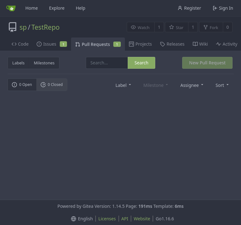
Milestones (44, 63)
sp (23, 27)
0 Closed (52, 84)
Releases (172, 44)
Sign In (223, 8)
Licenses (107, 219)
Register (189, 8)
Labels (18, 63)
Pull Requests (97, 44)
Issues (52, 44)
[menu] (123, 85)
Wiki (200, 44)
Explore (56, 8)
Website (142, 219)
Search (141, 63)
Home (31, 8)
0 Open (22, 84)
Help (80, 8)
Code (20, 44)
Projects (140, 44)
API (124, 219)
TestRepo (45, 27)
